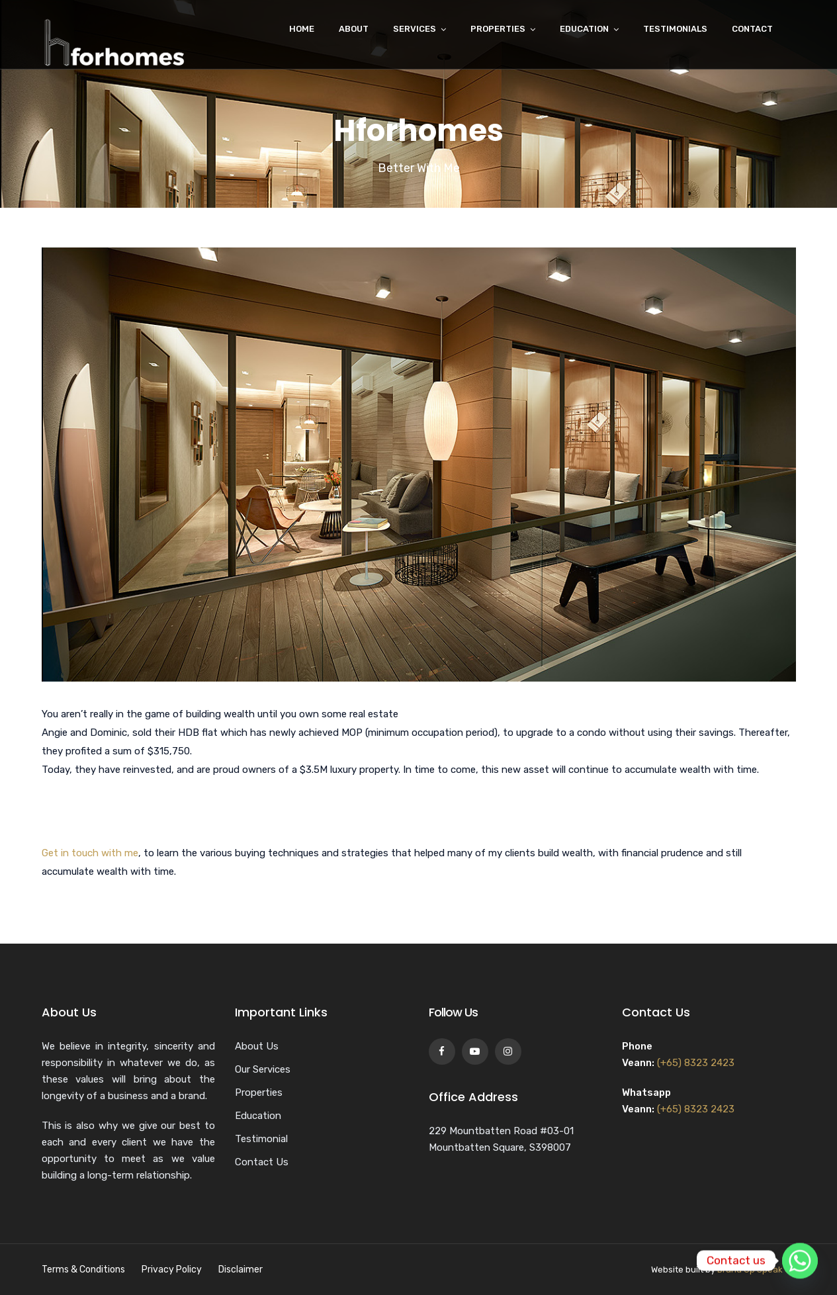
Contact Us (261, 1162)
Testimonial (261, 1139)
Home (301, 29)
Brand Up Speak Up (756, 1269)
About (354, 29)
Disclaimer (240, 1269)
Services (414, 29)
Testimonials (675, 29)
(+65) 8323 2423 (695, 1063)
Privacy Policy (172, 1269)
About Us (257, 1046)
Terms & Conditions (83, 1269)
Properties (497, 29)
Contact (752, 29)
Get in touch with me (90, 853)
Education (584, 29)
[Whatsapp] (800, 1260)
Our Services (262, 1069)
